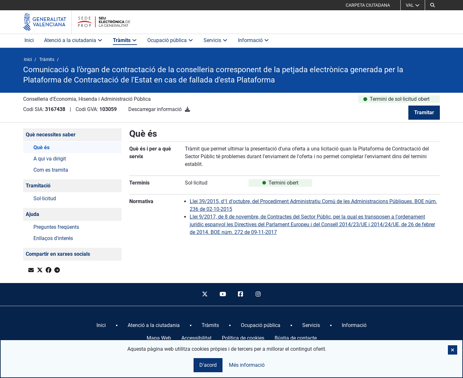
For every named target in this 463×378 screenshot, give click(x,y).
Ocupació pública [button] (170, 40)
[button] (432, 5)
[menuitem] (101, 325)
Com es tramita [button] (50, 170)
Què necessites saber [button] (51, 135)
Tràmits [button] (125, 40)
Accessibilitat (196, 338)
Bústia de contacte (296, 338)
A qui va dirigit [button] (49, 159)
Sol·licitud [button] (44, 198)
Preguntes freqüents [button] (56, 227)
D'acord (208, 365)
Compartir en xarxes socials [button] (58, 254)
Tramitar (424, 112)
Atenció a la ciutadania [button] (73, 40)
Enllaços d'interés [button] (53, 238)
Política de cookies (243, 338)
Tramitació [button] (38, 186)
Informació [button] (253, 40)
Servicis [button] (216, 40)
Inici (29, 40)
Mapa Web (159, 338)
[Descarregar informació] (187, 109)
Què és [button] (41, 147)
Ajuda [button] (32, 214)
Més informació (247, 365)
